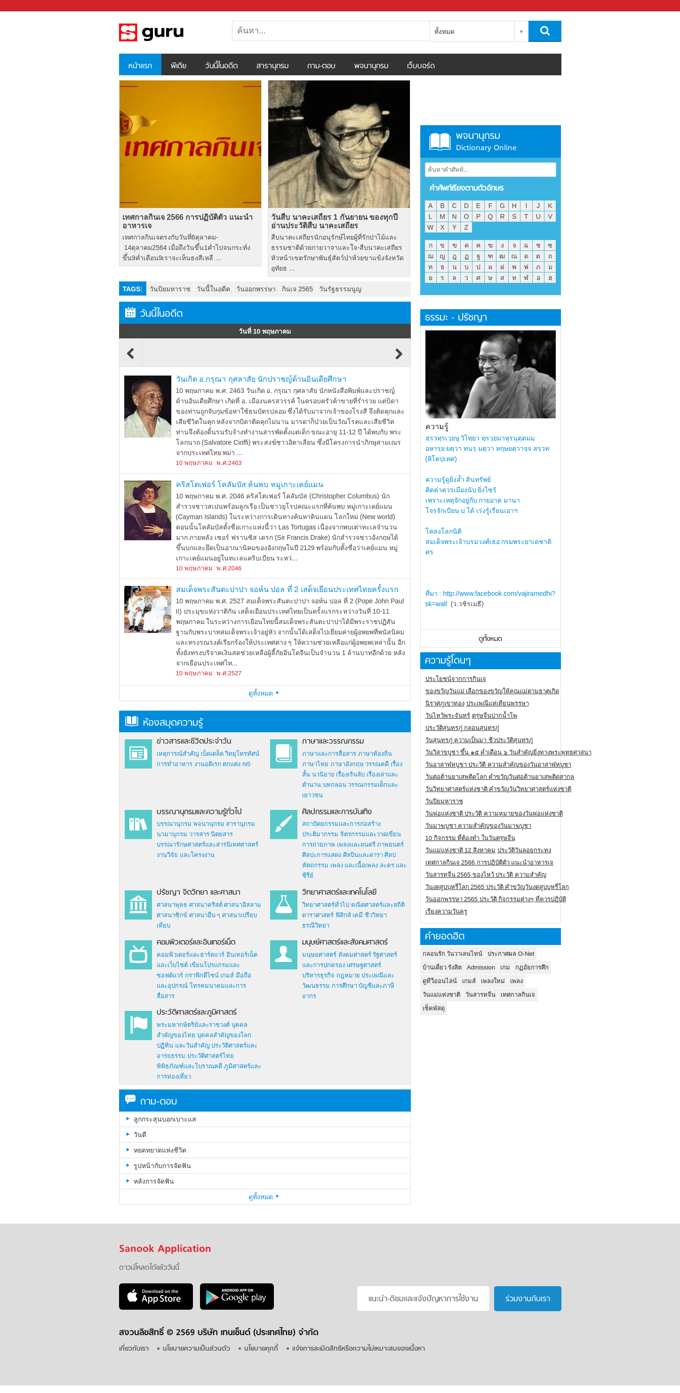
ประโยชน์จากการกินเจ (455, 678)
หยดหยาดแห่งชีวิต (160, 1150)
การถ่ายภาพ (318, 844)
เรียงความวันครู (446, 911)
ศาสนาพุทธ (172, 904)
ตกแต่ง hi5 (236, 764)
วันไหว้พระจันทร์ (447, 715)
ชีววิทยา (376, 915)
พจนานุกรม (371, 66)
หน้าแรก (140, 66)
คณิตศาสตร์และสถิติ (378, 904)
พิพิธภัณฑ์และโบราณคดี (189, 1066)
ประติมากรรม (320, 834)
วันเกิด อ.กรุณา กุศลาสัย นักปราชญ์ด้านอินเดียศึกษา (261, 379)
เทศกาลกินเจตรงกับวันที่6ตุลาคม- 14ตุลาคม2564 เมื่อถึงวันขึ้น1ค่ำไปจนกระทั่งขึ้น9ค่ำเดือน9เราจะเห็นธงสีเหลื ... (186, 247)
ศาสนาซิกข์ (172, 915)
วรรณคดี (377, 764)
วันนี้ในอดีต (221, 66)
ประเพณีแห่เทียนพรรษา (497, 703)
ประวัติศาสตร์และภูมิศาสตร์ (197, 1013)
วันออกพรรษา (256, 289)
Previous (131, 358)
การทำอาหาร (174, 764)
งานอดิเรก (207, 764)
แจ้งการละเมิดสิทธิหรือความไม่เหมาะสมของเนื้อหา (358, 1349)
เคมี (357, 915)
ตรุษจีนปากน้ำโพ (494, 715)
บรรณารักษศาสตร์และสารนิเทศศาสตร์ (207, 844)
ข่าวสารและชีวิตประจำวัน (194, 742)
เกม (505, 967)
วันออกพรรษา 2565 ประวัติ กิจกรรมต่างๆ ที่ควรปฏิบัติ (495, 899)
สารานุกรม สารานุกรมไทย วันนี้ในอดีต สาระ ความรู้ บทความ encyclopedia (168, 32)
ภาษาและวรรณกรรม (333, 742)
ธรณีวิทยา (315, 925)
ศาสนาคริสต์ (206, 904)
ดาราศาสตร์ (318, 915)
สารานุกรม (272, 66)
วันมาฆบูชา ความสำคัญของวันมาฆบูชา (478, 825)
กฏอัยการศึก (532, 967)
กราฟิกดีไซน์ (202, 975)
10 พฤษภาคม (194, 462)
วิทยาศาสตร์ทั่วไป (325, 904)
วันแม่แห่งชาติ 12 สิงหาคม (460, 850)
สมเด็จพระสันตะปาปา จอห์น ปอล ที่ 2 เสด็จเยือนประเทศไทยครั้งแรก (287, 589)
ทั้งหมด (444, 31)
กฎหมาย (348, 975)
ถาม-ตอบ (321, 66)
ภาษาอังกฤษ (347, 764)
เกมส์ (227, 975)
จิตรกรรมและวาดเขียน (370, 834)
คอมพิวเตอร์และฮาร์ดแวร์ (190, 954)
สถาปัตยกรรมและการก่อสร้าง (341, 823)
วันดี (140, 1134)
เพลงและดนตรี (356, 844)
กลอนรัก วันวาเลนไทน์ (453, 953)
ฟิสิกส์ (343, 915)
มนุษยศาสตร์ (319, 954)
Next (399, 358)
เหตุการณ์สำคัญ (178, 753)
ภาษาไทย (315, 764)
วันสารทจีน (480, 994)
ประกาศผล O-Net (511, 953)
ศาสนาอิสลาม (242, 904)
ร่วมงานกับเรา (527, 1299)
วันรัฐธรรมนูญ (340, 289)
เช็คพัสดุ (434, 1008)
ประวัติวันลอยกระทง (524, 850)
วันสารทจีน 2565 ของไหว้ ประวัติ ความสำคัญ (485, 874)
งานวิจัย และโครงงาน (186, 854)
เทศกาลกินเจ (518, 994)
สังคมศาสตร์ (354, 954)
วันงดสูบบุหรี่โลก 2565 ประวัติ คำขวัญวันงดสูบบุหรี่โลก (497, 886)
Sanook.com (28, 6)
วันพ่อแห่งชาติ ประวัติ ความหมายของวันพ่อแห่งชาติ (494, 813)
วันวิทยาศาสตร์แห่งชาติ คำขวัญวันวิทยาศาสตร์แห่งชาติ (498, 789)
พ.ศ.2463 (228, 462)
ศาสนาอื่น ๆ (205, 915)
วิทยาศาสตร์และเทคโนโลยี (339, 893)
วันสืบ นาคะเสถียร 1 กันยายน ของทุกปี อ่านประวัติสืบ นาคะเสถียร (334, 221)
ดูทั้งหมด (264, 693)
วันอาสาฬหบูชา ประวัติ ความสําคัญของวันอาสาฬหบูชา (498, 764)
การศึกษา (344, 985)
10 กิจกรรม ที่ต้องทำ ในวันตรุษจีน (470, 837)
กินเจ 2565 (297, 289)
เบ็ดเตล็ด (212, 753)
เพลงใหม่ (493, 981)
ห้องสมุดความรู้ (164, 723)
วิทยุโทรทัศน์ (242, 753)
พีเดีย (178, 66)
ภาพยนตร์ (390, 844)
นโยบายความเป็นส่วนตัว (196, 1349)
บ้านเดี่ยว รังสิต (442, 967)
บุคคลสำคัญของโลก (224, 1035)
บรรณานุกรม (174, 823)
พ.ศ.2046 (228, 568)
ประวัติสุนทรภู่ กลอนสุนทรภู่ (462, 727)
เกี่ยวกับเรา (134, 1349)
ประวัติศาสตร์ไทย (210, 1055)
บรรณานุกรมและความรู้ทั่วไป (199, 812)
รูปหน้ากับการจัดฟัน (162, 1165)
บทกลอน (334, 784)
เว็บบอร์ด (421, 66)
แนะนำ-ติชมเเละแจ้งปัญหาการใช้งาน (423, 1299)
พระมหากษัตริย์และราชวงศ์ (193, 1024)
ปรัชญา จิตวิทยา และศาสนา (198, 893)
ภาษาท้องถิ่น (375, 753)
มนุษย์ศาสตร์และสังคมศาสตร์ (345, 943)
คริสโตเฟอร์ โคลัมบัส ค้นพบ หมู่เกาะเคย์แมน (249, 484)
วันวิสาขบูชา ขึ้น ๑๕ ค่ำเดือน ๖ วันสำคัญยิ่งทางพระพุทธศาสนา (508, 752)
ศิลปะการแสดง (321, 854)
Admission (481, 967)
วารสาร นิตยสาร (211, 834)
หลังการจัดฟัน (154, 1181)
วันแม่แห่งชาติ (441, 994)
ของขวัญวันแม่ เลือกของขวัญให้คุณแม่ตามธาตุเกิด (492, 691)
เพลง (516, 981)
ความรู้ (436, 427)
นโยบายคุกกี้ (261, 1349)
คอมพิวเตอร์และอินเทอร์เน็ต (196, 943)
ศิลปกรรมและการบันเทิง (337, 812)
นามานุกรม (172, 834)
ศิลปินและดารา (363, 854)
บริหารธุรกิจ (318, 975)
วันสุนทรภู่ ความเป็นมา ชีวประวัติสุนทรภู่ (479, 740)
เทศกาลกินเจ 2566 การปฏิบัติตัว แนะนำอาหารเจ (187, 221)
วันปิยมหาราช (170, 289)
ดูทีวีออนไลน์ (440, 981)
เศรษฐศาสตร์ (364, 965)
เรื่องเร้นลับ (350, 774)
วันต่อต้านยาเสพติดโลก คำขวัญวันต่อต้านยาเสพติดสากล (500, 776)
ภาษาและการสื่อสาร (329, 753)
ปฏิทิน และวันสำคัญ (183, 1045)
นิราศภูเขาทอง (444, 703)
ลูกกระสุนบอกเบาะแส (165, 1119)
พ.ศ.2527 (228, 673)
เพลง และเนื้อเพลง (354, 865)
